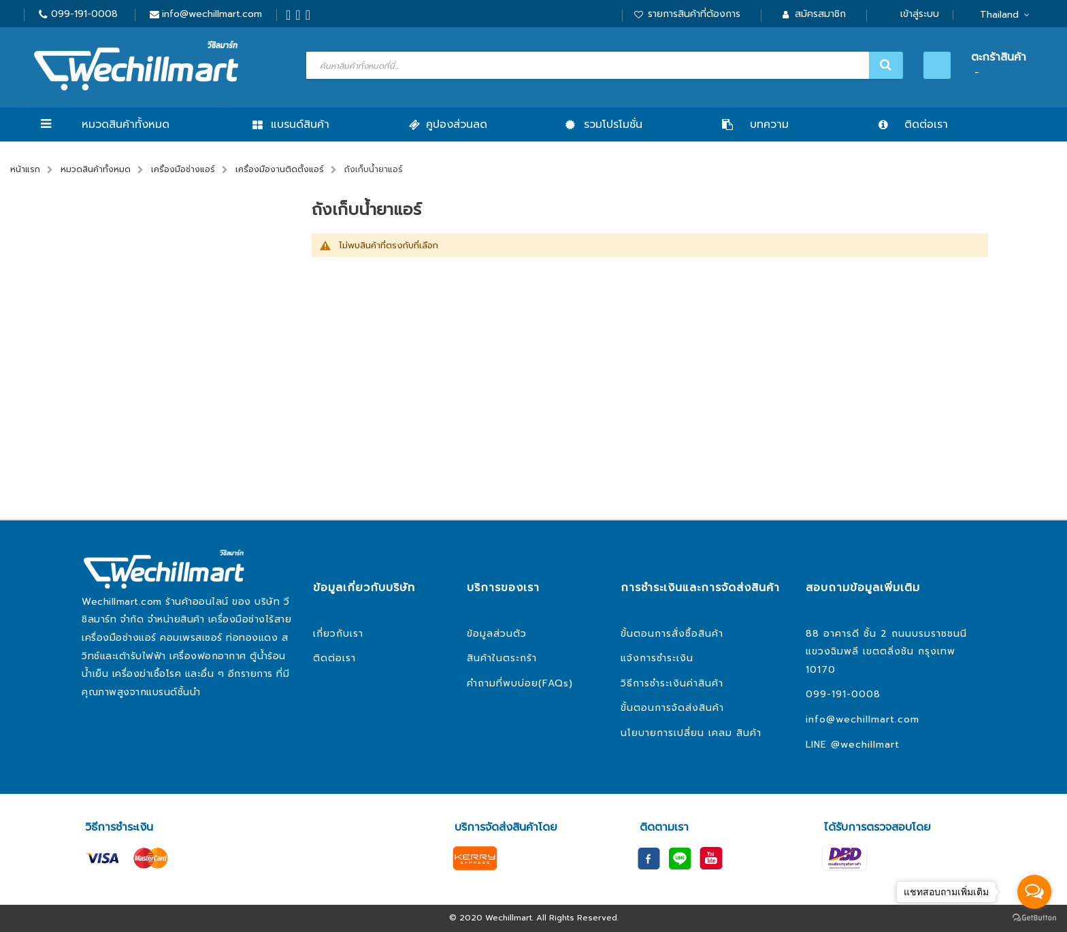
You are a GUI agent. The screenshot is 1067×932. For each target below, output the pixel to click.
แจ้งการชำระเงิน (657, 658)
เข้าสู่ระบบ (919, 14)
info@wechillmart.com (212, 14)
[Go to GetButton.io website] (1034, 918)
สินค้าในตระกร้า (502, 658)
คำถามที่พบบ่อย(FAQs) (520, 683)
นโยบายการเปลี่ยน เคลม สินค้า (691, 733)
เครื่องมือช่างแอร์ (183, 169)
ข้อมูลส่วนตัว (497, 634)
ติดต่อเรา (334, 658)
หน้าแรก (25, 169)
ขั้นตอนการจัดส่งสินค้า (672, 708)
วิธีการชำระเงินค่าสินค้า (672, 683)
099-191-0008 (84, 14)
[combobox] (603, 65)
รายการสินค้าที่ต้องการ (694, 14)
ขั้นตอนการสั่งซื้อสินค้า (672, 634)
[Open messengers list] (1034, 892)
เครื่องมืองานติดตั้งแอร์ (279, 169)
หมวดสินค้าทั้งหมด (125, 124)
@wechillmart (865, 744)
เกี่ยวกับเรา (338, 634)
